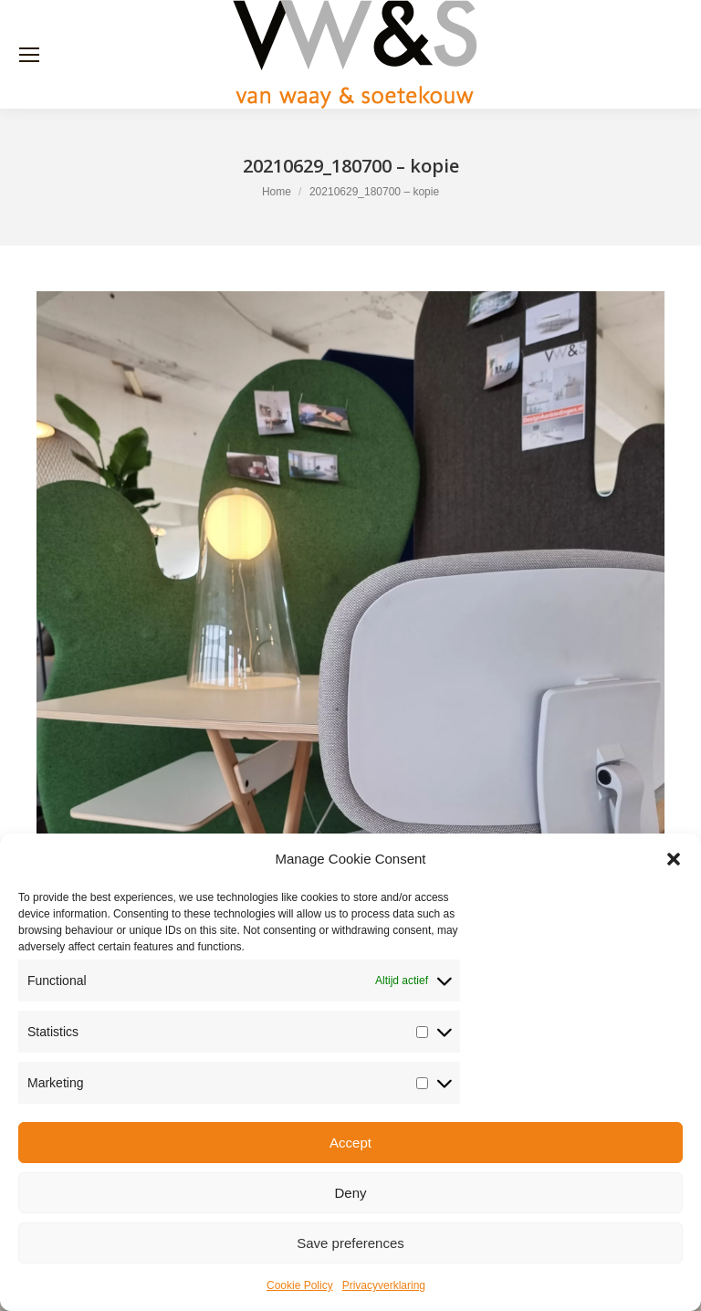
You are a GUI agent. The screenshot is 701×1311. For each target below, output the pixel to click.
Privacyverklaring (383, 1285)
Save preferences (350, 1243)
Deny (350, 1193)
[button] (673, 859)
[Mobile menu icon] (29, 55)
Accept (350, 1142)
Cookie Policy (300, 1285)
